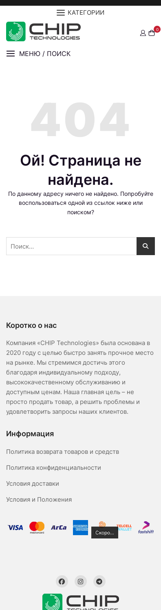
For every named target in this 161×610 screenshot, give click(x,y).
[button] (38, 54)
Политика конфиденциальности (53, 467)
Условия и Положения (39, 499)
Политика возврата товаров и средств (62, 451)
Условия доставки (32, 483)
